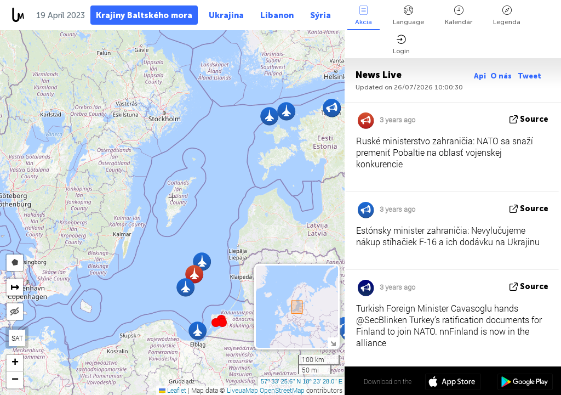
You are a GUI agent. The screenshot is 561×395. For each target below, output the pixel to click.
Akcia (363, 15)
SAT (17, 338)
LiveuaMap (242, 390)
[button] (222, 322)
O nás (501, 76)
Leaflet (172, 390)
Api (480, 76)
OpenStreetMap (282, 390)
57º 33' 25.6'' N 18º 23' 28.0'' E (301, 381)
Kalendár (458, 15)
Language (408, 15)
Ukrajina (226, 15)
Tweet (529, 76)
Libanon (277, 15)
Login (401, 45)
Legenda (506, 15)
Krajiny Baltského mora (144, 15)
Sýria (320, 15)
